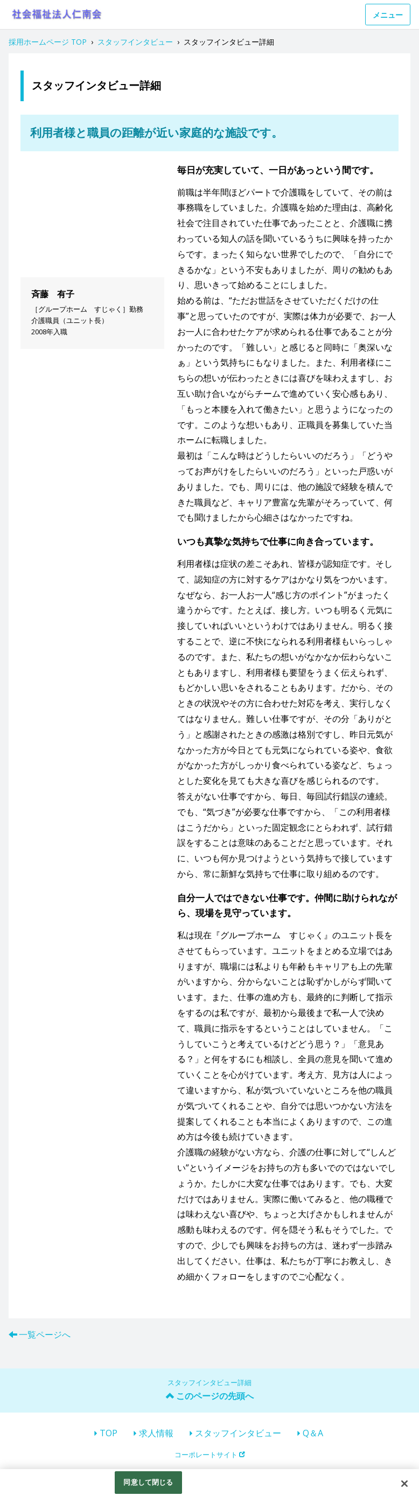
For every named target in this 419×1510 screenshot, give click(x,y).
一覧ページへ (45, 1334)
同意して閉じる (148, 1482)
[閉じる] (404, 1483)
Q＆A (313, 1433)
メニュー (388, 15)
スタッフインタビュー (238, 1433)
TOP (108, 1433)
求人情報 (156, 1433)
